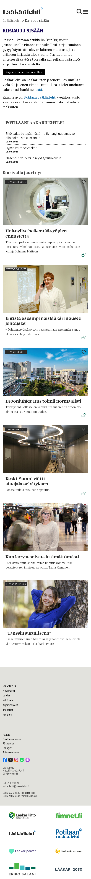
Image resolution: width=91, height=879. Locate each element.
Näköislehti (8, 700)
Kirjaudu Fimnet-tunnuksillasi (24, 72)
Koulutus (7, 714)
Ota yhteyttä (9, 685)
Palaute (6, 734)
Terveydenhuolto (16, 181)
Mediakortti (9, 690)
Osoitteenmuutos (12, 739)
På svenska (8, 743)
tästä (38, 90)
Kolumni (11, 507)
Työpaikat (8, 709)
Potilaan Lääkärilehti (40, 97)
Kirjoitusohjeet (10, 705)
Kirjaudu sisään (37, 20)
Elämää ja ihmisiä (16, 584)
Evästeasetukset (11, 752)
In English (7, 748)
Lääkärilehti (12, 20)
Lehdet (6, 695)
